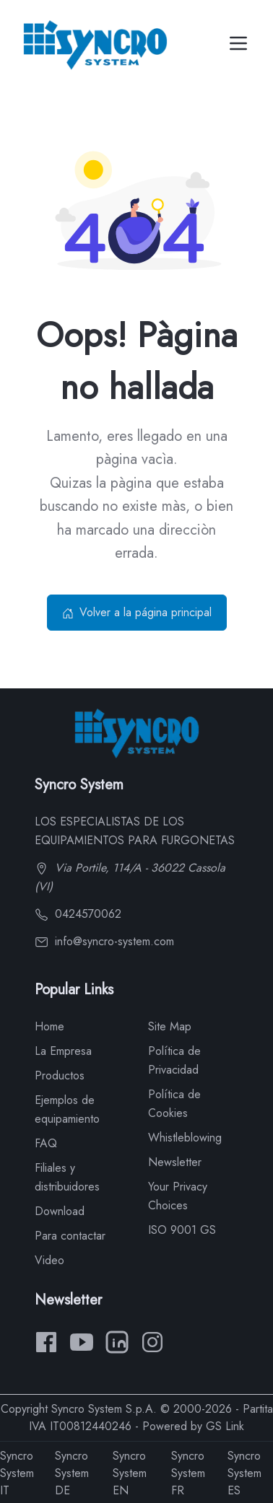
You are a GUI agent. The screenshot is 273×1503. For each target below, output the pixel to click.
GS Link (225, 1426)
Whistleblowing (185, 1137)
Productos (59, 1075)
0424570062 (78, 914)
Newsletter (175, 1162)
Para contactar (70, 1235)
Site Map (169, 1026)
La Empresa (63, 1051)
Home (49, 1026)
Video (49, 1260)
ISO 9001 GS (182, 1230)
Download (59, 1211)
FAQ (46, 1143)
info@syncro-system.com (104, 941)
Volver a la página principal (137, 612)
